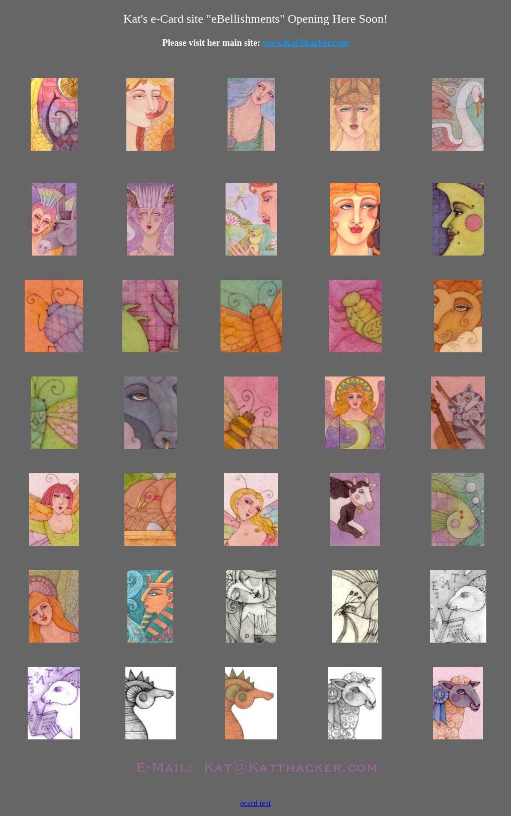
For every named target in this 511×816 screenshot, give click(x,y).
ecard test (255, 803)
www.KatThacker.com (305, 43)
